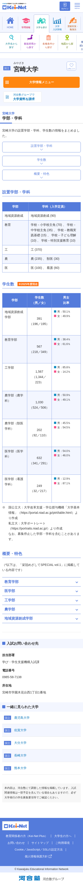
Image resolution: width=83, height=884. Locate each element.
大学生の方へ (62, 836)
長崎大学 (20, 755)
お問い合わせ (16, 843)
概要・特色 (41, 173)
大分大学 (20, 742)
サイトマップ (40, 843)
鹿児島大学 (22, 717)
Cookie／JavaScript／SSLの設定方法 (39, 849)
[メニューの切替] (77, 6)
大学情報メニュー (41, 82)
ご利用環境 (62, 843)
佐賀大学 (20, 730)
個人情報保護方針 (36, 856)
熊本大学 (20, 768)
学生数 (41, 159)
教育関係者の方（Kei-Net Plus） (27, 836)
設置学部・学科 (41, 146)
